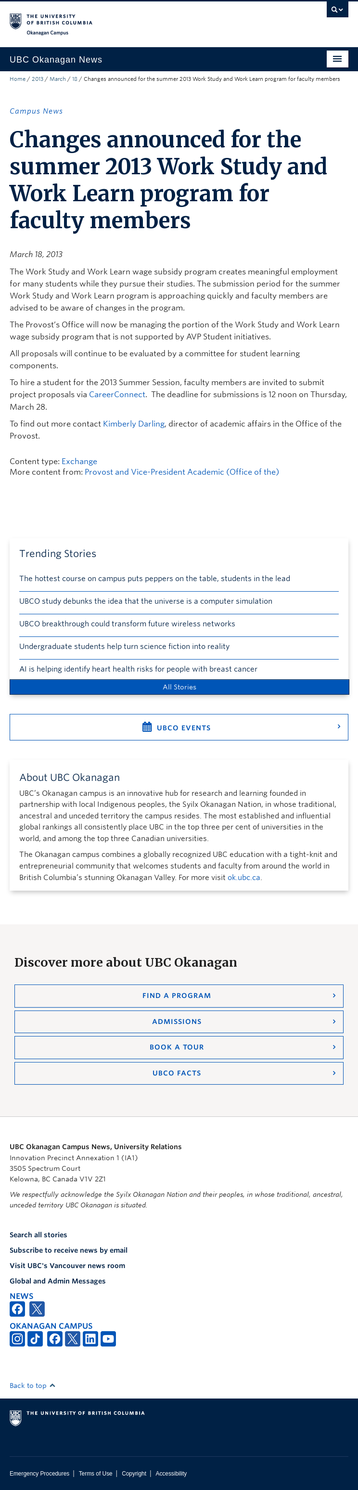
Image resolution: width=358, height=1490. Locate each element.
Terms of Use (96, 1473)
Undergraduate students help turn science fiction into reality (124, 646)
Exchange (79, 461)
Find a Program (176, 995)
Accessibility (171, 1473)
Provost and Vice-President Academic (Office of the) (182, 472)
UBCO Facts (177, 1073)
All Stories (179, 687)
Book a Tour (177, 1047)
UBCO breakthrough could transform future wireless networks (127, 624)
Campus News (36, 111)
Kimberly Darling (134, 423)
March (58, 79)
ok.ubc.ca (244, 877)
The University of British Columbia (128, 19)
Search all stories (38, 1235)
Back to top (33, 1385)
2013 (37, 79)
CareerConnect (117, 394)
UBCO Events (184, 728)
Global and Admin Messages (58, 1281)
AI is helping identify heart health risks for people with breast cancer (138, 669)
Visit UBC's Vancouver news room (67, 1266)
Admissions (177, 1021)
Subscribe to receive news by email (69, 1250)
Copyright (134, 1473)
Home (18, 79)
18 (74, 79)
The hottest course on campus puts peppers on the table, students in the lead (154, 578)
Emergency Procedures (39, 1473)
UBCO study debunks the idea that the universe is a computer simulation (145, 601)
